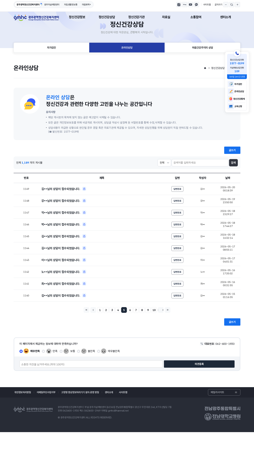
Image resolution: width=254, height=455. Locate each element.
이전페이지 (89, 332)
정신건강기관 (136, 17)
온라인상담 (127, 61)
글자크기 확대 (237, 4)
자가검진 (51, 61)
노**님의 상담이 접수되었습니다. (63, 292)
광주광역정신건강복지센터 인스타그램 (178, 4)
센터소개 (225, 17)
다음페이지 (165, 332)
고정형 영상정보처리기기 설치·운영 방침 (85, 415)
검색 (233, 177)
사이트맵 (207, 4)
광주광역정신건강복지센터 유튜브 (190, 4)
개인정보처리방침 (23, 415)
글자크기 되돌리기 (231, 4)
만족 (55, 374)
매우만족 (35, 374)
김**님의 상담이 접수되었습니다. (63, 204)
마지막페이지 (173, 332)
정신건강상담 (107, 17)
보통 (72, 374)
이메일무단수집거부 (48, 415)
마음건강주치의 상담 (202, 61)
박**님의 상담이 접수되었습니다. (63, 242)
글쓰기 (232, 165)
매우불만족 (114, 374)
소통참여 (195, 17)
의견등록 (227, 387)
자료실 (166, 17)
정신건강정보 (77, 17)
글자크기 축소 (225, 4)
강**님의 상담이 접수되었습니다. (63, 217)
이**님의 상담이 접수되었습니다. (63, 279)
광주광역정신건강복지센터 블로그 (184, 4)
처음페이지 (81, 332)
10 (157, 332)
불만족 (91, 374)
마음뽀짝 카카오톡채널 (196, 4)
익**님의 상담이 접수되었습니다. (63, 229)
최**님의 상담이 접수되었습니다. (63, 304)
